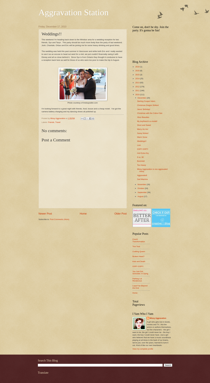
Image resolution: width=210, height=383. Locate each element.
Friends (51, 122)
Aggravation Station (74, 12)
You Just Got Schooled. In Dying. (141, 272)
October (141, 188)
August (141, 196)
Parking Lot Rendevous (137, 280)
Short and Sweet (144, 125)
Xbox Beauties (143, 117)
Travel (57, 122)
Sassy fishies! (143, 133)
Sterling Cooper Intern (146, 101)
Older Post (120, 213)
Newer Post (45, 213)
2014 (137, 78)
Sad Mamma (142, 179)
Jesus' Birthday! (143, 109)
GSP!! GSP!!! (142, 149)
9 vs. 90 (140, 157)
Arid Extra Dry (143, 153)
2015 (137, 75)
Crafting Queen (139, 251)
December (142, 98)
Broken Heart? (139, 256)
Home (83, 213)
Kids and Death (139, 261)
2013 (137, 83)
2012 (137, 87)
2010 (137, 94)
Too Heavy (141, 165)
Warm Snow (142, 137)
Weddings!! (141, 141)
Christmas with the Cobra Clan (149, 113)
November (142, 184)
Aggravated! (142, 175)
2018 (137, 67)
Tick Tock (136, 246)
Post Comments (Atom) (59, 219)
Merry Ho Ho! (142, 129)
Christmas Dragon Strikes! (148, 105)
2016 (137, 71)
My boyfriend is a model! (147, 121)
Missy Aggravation (158, 318)
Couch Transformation (139, 240)
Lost (139, 145)
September (142, 192)
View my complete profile (143, 349)
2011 (137, 90)
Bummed (141, 161)
